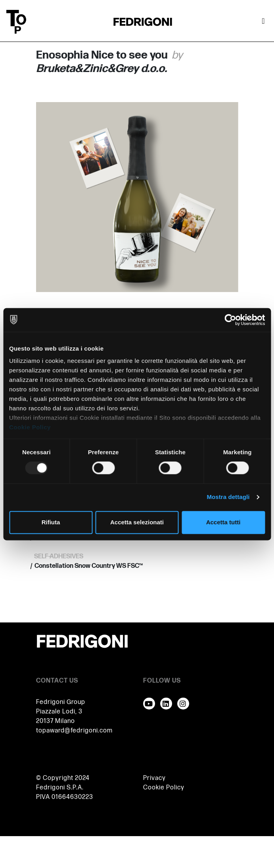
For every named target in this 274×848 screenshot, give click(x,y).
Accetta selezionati (137, 522)
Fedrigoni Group (60, 702)
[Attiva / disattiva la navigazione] (263, 22)
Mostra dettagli (228, 497)
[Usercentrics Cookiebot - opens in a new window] (230, 320)
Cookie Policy (30, 427)
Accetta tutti (223, 522)
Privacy (154, 778)
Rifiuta (51, 522)
